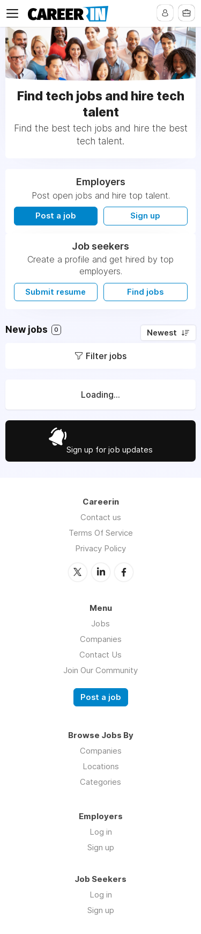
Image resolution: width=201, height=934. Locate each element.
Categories (100, 782)
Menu (14, 13)
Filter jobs (106, 356)
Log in (101, 832)
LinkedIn (101, 572)
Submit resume (55, 292)
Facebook (124, 572)
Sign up (145, 216)
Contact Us (100, 655)
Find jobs (145, 292)
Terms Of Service (101, 533)
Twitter (78, 572)
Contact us (100, 517)
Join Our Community (100, 670)
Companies (101, 639)
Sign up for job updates (109, 449)
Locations (101, 766)
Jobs (100, 623)
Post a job (55, 216)
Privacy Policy (100, 548)
